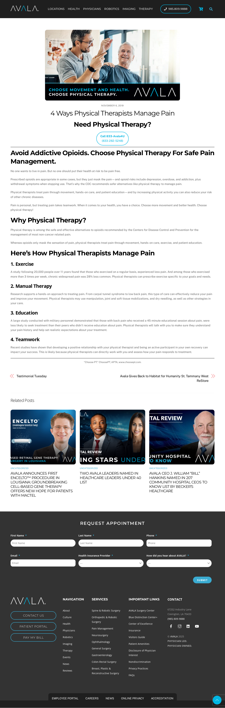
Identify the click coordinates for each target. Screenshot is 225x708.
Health (74, 9)
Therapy (146, 9)
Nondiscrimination (140, 661)
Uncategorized (19, 468)
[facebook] (171, 626)
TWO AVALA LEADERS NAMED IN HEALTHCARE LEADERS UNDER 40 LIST (110, 477)
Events (66, 657)
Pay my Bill (33, 638)
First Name (19, 535)
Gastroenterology (102, 655)
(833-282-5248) (112, 138)
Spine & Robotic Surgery (106, 610)
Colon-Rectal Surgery (104, 661)
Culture (67, 617)
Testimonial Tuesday (32, 376)
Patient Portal (33, 627)
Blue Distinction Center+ (143, 617)
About (66, 610)
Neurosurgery (100, 635)
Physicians (92, 9)
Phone (151, 535)
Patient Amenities (139, 643)
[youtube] (196, 626)
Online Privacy (132, 698)
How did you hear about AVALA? (167, 555)
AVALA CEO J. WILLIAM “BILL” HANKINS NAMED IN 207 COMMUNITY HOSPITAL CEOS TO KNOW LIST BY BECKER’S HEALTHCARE (178, 482)
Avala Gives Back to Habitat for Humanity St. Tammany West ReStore (164, 378)
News (66, 664)
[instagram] (179, 626)
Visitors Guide (137, 637)
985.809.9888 (175, 9)
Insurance (134, 630)
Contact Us (33, 615)
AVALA (174, 636)
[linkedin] (188, 626)
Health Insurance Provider (95, 555)
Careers (92, 698)
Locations (56, 9)
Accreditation (162, 698)
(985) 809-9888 (176, 618)
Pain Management (102, 628)
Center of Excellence (141, 623)
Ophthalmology (101, 642)
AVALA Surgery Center (142, 610)
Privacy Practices (138, 668)
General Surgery (101, 648)
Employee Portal (65, 698)
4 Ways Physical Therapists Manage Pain (112, 113)
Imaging (129, 9)
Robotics (111, 9)
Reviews (67, 670)
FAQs (132, 675)
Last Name (86, 535)
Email (15, 555)
